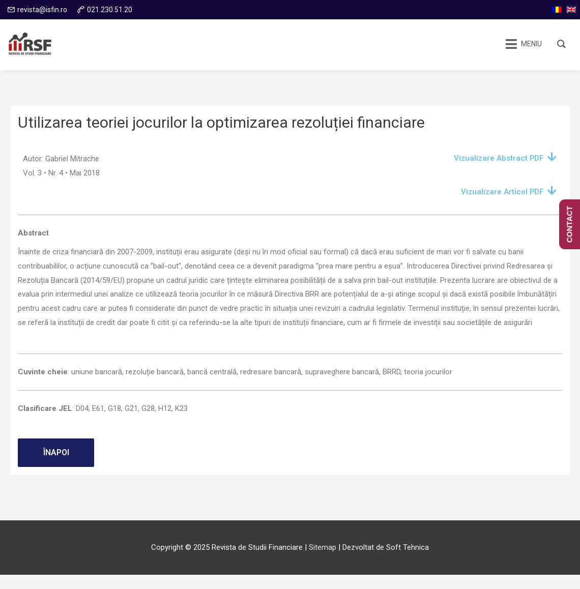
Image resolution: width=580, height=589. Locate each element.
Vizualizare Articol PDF (501, 191)
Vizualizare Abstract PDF (498, 158)
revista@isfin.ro (42, 10)
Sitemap (322, 547)
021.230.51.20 (109, 10)
